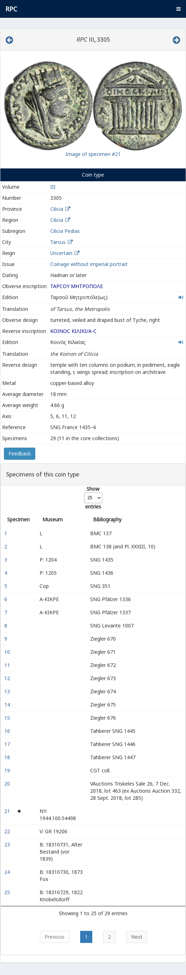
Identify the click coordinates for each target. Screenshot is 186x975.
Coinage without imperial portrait (89, 264)
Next (137, 936)
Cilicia (56, 208)
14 (7, 704)
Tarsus (58, 242)
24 (7, 872)
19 (7, 770)
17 (7, 744)
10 (7, 651)
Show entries (93, 497)
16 (7, 731)
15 (7, 717)
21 (7, 811)
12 (7, 678)
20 (7, 783)
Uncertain (61, 253)
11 (7, 665)
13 (7, 691)
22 (7, 831)
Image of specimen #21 (93, 154)
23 (7, 844)
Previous (54, 936)
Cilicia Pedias (65, 231)
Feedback (20, 453)
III (53, 186)
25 (7, 892)
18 (7, 757)
